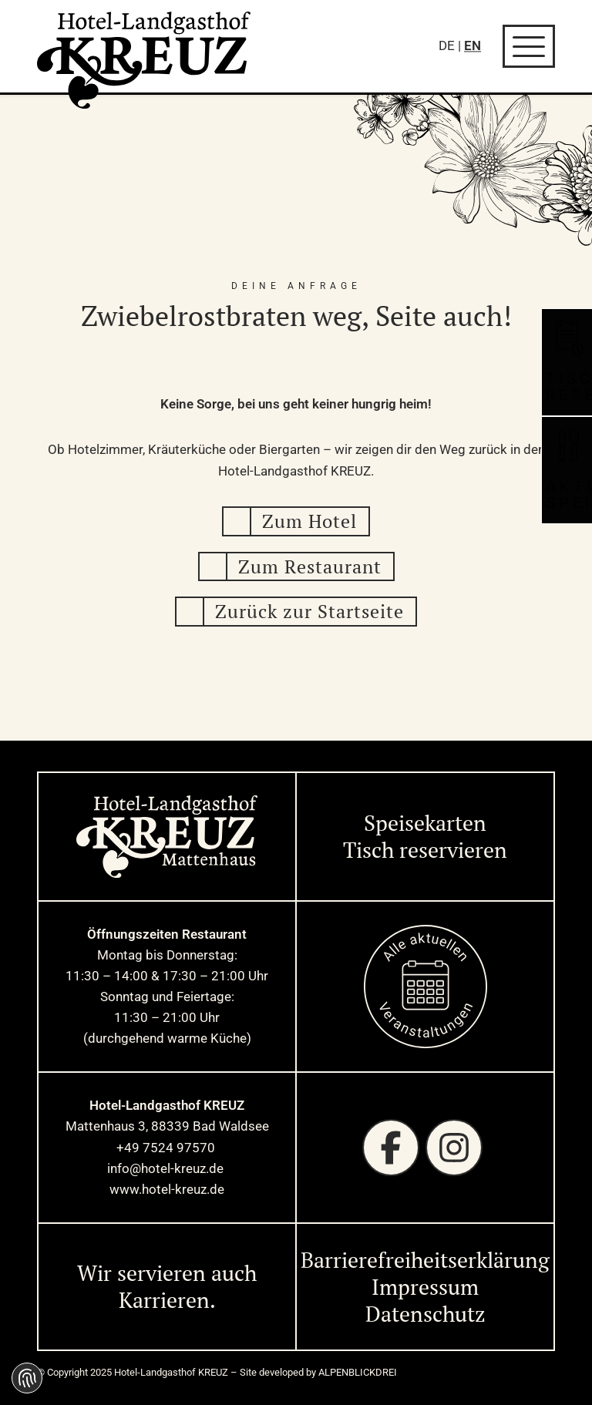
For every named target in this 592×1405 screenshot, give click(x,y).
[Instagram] (454, 1147)
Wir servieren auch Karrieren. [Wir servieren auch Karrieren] (167, 1286)
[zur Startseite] (144, 60)
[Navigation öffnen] (529, 46)
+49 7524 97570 (167, 1147)
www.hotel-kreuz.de (166, 1189)
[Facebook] (390, 1147)
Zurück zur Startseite (309, 611)
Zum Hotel (309, 521)
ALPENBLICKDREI (357, 1372)
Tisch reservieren (425, 849)
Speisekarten (425, 822)
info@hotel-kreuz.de (167, 1168)
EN (472, 45)
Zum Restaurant (310, 566)
